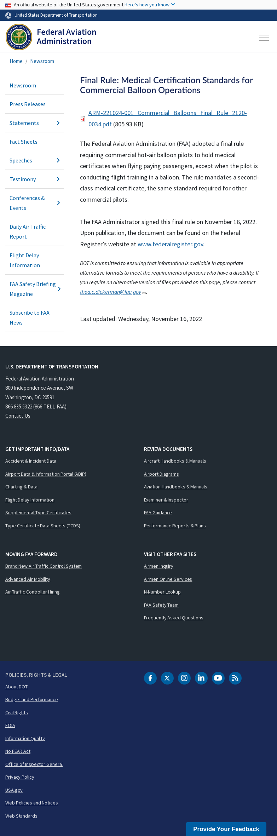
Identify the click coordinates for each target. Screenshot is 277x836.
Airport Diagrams (161, 474)
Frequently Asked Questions (173, 617)
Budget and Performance (31, 699)
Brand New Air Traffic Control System (43, 566)
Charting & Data (21, 486)
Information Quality (25, 738)
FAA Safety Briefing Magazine (35, 288)
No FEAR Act (17, 751)
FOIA (10, 725)
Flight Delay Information (25, 260)
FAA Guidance (158, 512)
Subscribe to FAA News (30, 317)
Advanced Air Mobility (27, 579)
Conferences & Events (35, 202)
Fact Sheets (23, 141)
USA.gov (14, 790)
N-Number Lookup (162, 592)
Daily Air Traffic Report (28, 231)
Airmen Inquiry (159, 566)
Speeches (35, 160)
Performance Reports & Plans (175, 525)
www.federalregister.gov (170, 244)
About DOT (16, 686)
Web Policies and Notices (31, 803)
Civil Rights (16, 712)
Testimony (35, 179)
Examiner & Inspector (166, 500)
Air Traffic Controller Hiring (32, 592)
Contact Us (17, 415)
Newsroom (42, 61)
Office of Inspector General (34, 764)
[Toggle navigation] (264, 38)
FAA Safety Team (161, 605)
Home (16, 61)
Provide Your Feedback (226, 829)
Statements (35, 122)
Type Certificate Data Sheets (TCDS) (42, 525)
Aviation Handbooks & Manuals (175, 486)
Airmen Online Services (168, 579)
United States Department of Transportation (56, 15)
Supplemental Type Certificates (38, 512)
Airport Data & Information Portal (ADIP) (45, 474)
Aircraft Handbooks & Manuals (175, 461)
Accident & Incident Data (30, 461)
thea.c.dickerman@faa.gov (113, 291)
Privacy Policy (19, 777)
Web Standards (21, 816)
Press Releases (28, 104)
